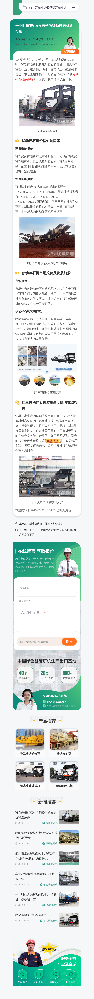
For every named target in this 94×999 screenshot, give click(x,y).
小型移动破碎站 (30, 753)
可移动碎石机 (64, 786)
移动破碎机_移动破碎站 (30, 915)
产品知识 (40, 7)
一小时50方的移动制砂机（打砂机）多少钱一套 (35, 897)
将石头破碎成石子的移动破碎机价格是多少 (35, 815)
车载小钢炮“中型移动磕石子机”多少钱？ (35, 876)
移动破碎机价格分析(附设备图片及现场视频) (36, 835)
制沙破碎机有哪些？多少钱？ (46, 523)
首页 (31, 7)
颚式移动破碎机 (30, 786)
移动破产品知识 (56, 7)
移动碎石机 (64, 753)
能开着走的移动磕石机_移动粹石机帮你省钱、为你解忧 (35, 856)
